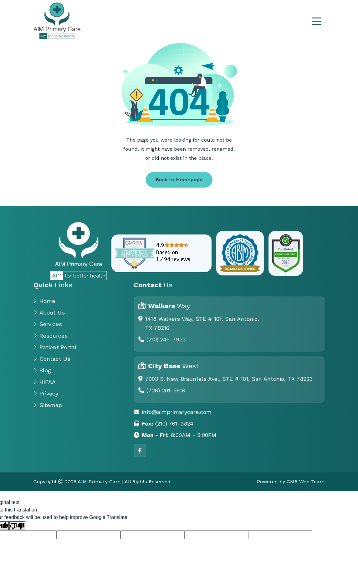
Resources (50, 335)
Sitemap (47, 405)
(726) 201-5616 (165, 390)
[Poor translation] (17, 525)
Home (44, 301)
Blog (42, 370)
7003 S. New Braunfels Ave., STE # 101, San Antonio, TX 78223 (229, 378)
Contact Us (51, 358)
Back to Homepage (179, 180)
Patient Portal (55, 347)
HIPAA (44, 382)
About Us (49, 312)
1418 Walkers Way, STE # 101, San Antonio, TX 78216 (202, 323)
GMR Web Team (306, 482)
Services (47, 324)
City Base (173, 366)
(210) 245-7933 (166, 339)
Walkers (169, 306)
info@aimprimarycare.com (177, 412)
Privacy (45, 393)
